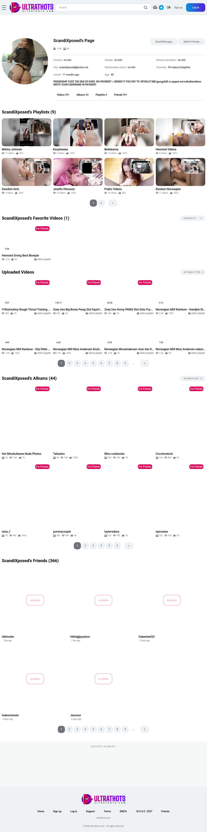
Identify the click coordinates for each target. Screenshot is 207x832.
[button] (155, 7)
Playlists (101, 94)
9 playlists (184, 67)
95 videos (173, 67)
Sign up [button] (57, 811)
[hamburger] (4, 7)
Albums (82, 94)
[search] (146, 7)
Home (41, 811)
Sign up (178, 7)
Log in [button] (73, 811)
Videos (63, 94)
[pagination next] (112, 203)
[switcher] (168, 7)
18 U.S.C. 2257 (144, 811)
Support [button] (90, 811)
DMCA (123, 811)
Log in (195, 7)
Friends (120, 94)
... (133, 363)
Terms (107, 811)
